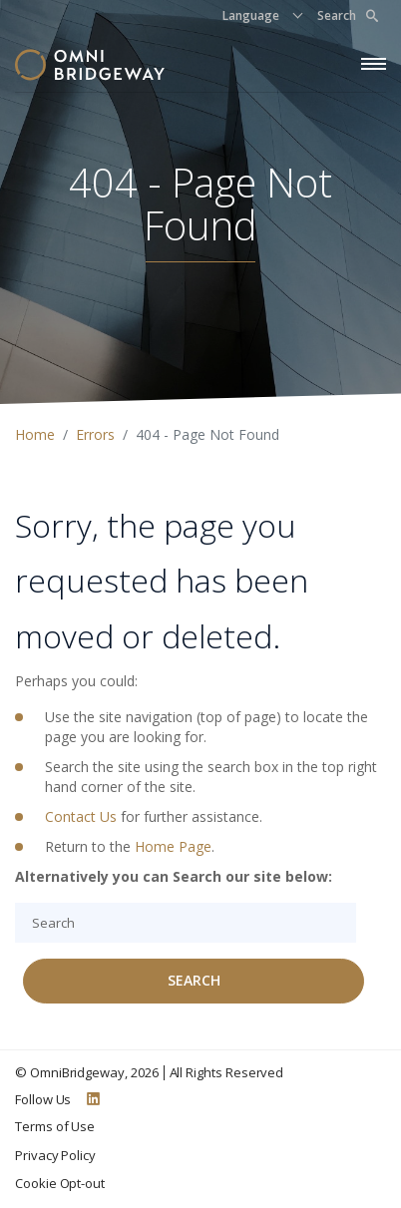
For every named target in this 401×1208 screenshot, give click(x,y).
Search (347, 15)
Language (250, 15)
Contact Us (81, 816)
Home (35, 434)
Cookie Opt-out (60, 1183)
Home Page (173, 846)
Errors (95, 434)
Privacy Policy (55, 1155)
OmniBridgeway (77, 1072)
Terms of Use (55, 1126)
